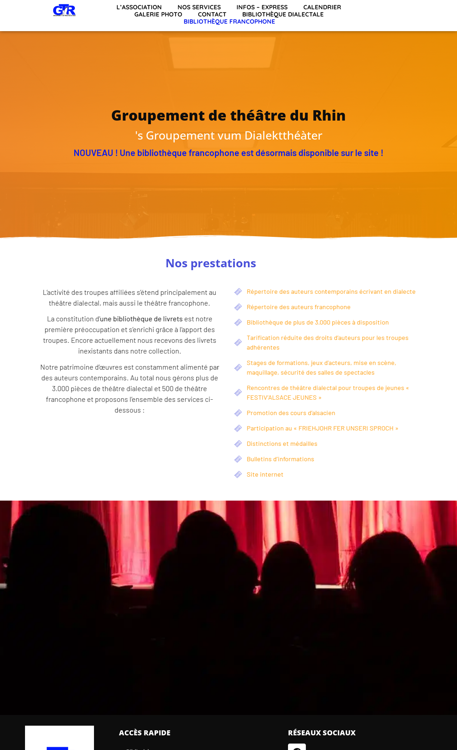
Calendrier (322, 7)
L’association (139, 7)
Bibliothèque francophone (229, 21)
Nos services (199, 7)
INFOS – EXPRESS (262, 7)
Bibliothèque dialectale (283, 14)
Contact (212, 14)
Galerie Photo (158, 14)
